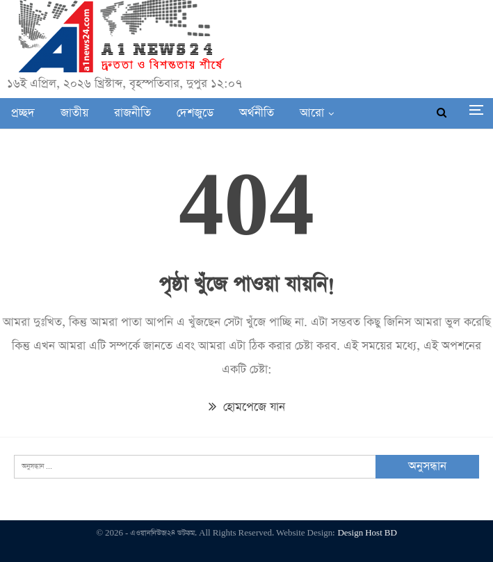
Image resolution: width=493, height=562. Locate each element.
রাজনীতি (132, 113)
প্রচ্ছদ (23, 113)
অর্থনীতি (256, 113)
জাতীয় (74, 113)
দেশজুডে (195, 113)
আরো (312, 113)
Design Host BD (366, 533)
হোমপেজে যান (247, 407)
